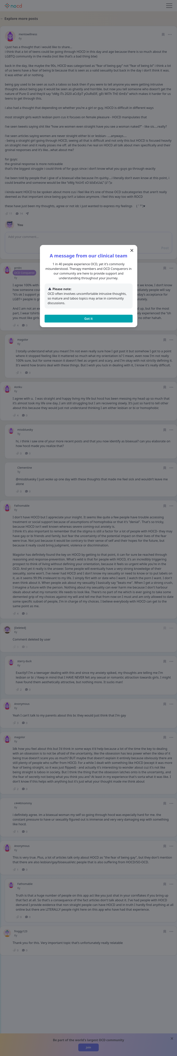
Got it (88, 318)
